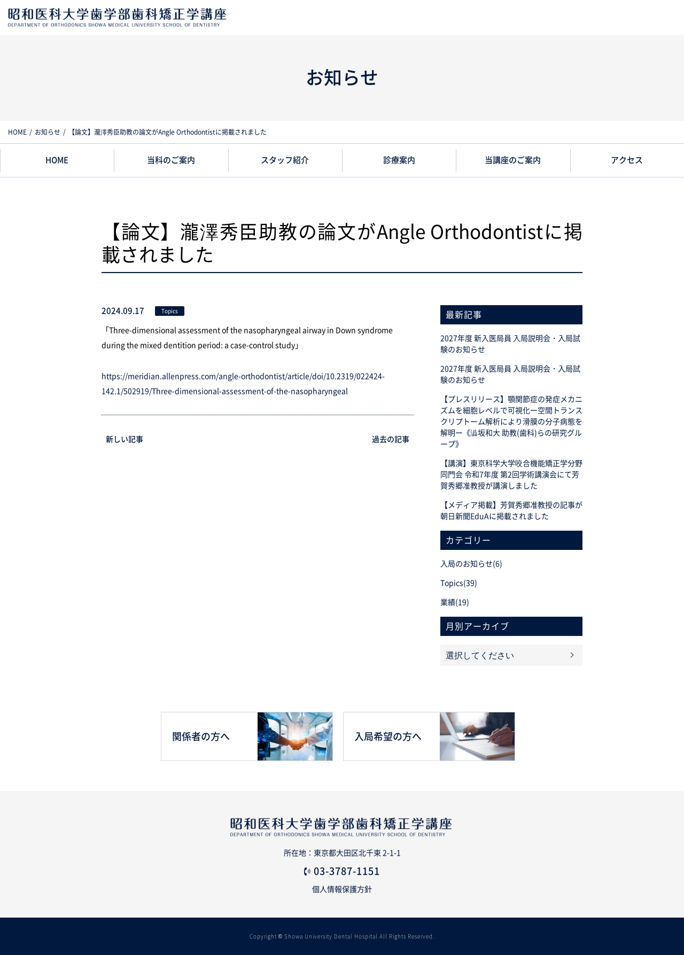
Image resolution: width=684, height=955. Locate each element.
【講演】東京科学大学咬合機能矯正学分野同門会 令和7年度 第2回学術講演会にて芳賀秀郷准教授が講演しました (511, 475)
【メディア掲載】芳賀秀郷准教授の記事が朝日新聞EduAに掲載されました (511, 510)
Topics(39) (458, 583)
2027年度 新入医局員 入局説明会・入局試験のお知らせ (510, 344)
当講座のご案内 (513, 160)
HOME (17, 132)
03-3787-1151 (347, 871)
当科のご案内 (171, 160)
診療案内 (399, 160)
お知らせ (47, 132)
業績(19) (454, 602)
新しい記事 (124, 439)
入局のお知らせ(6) (471, 564)
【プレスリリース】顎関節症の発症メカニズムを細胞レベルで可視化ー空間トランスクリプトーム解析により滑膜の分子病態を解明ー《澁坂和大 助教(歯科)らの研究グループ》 (511, 421)
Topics (169, 311)
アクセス (627, 160)
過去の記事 (390, 439)
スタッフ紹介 (285, 160)
